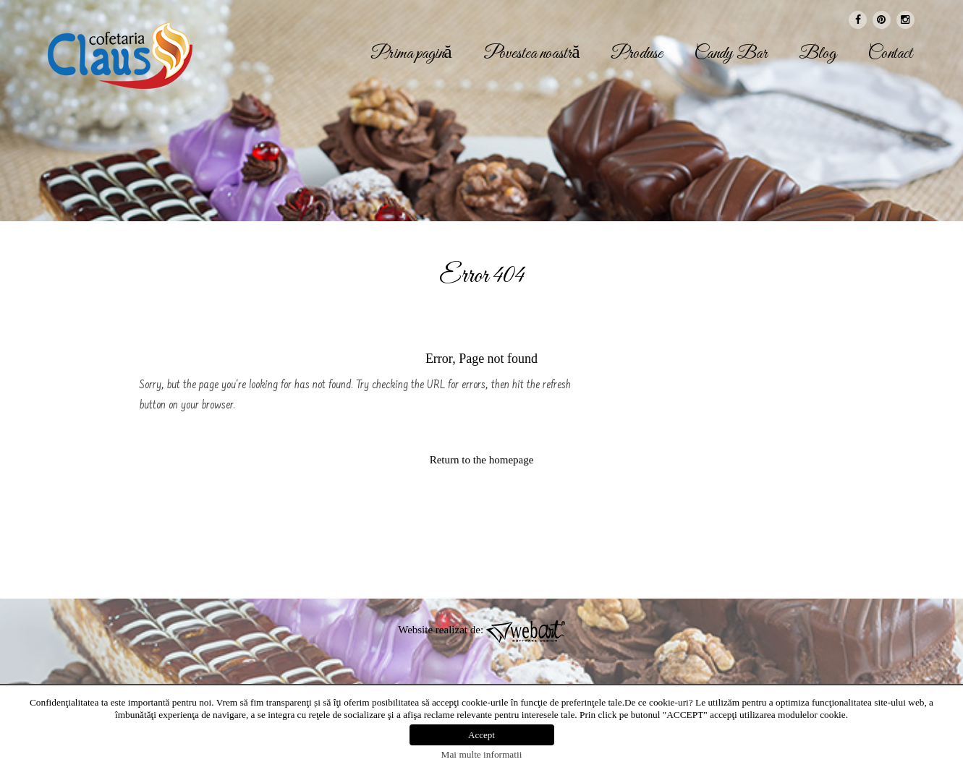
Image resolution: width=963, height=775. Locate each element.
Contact (890, 54)
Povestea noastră (531, 54)
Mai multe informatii (481, 754)
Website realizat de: (481, 629)
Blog (817, 54)
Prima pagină (411, 54)
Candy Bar (731, 54)
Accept (481, 734)
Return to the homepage (482, 460)
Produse (637, 54)
